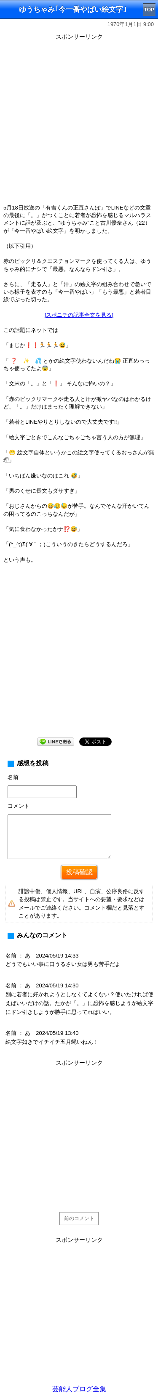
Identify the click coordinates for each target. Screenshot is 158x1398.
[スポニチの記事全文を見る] (79, 315)
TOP (149, 10)
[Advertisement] (79, 122)
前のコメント (79, 1218)
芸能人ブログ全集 (79, 1389)
